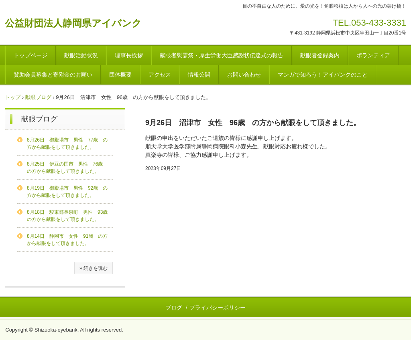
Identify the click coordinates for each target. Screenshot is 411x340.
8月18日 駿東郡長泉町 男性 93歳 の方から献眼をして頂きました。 (69, 215)
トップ (12, 97)
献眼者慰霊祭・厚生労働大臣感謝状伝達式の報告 (221, 55)
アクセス (160, 74)
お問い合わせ (244, 74)
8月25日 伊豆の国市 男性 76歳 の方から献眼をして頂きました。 (67, 167)
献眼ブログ (38, 97)
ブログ (173, 307)
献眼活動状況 (81, 55)
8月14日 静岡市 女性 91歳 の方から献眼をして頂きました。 (67, 239)
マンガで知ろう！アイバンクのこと (323, 74)
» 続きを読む (93, 268)
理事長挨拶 (129, 55)
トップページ (30, 55)
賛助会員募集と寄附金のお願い (53, 74)
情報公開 (199, 74)
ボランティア (373, 55)
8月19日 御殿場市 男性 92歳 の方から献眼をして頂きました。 (67, 191)
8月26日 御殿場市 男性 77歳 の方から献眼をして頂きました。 (67, 143)
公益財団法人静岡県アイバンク (73, 23)
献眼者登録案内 (320, 55)
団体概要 (120, 74)
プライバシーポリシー (217, 307)
